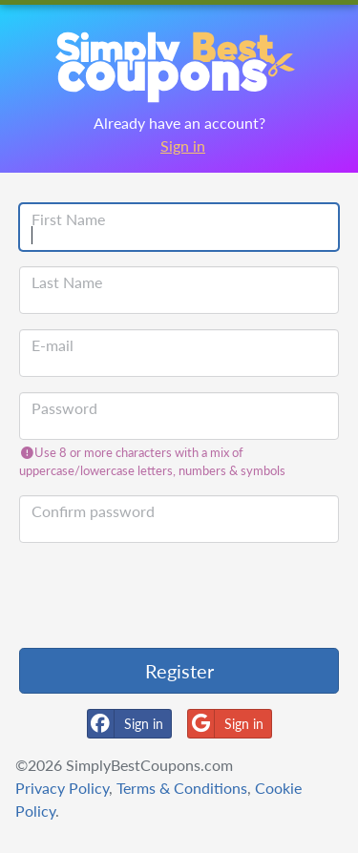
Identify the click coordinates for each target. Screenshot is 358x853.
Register (179, 670)
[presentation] (164, 595)
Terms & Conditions (181, 788)
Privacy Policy (62, 788)
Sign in (182, 145)
